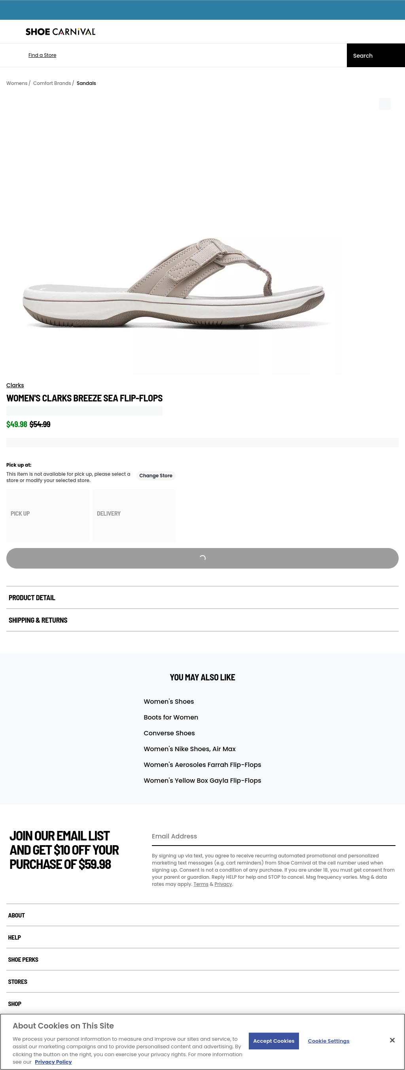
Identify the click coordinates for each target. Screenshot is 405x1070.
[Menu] (12, 31)
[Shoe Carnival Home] (60, 31)
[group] (47, 515)
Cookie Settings (329, 1041)
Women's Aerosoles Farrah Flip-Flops (202, 764)
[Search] (376, 55)
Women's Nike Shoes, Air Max (189, 749)
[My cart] (394, 31)
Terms (200, 884)
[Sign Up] (386, 837)
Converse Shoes (169, 733)
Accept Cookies (274, 1041)
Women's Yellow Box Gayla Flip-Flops (202, 780)
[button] (30, 55)
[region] (202, 1041)
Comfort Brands (52, 83)
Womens (17, 83)
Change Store (156, 475)
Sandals (86, 83)
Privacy (223, 884)
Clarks (15, 385)
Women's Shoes (169, 701)
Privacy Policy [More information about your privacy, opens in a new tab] (53, 1062)
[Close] (392, 1040)
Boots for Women (171, 717)
